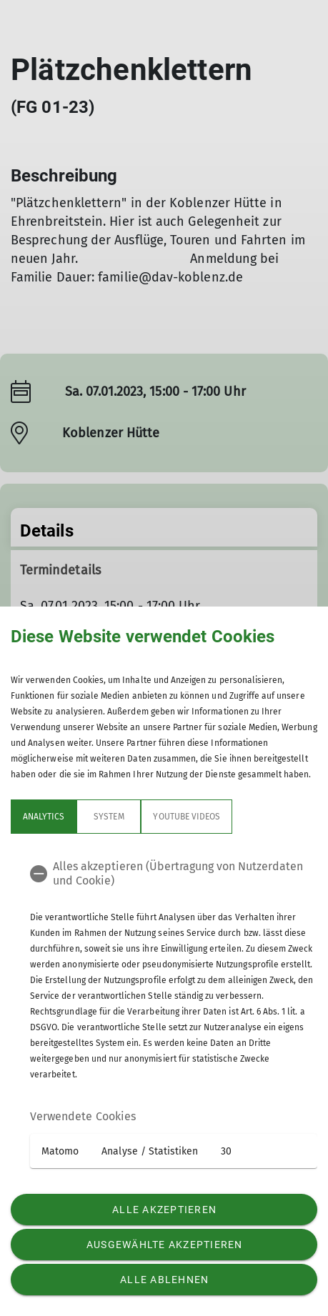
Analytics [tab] (43, 817)
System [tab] (109, 817)
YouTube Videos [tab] (186, 817)
